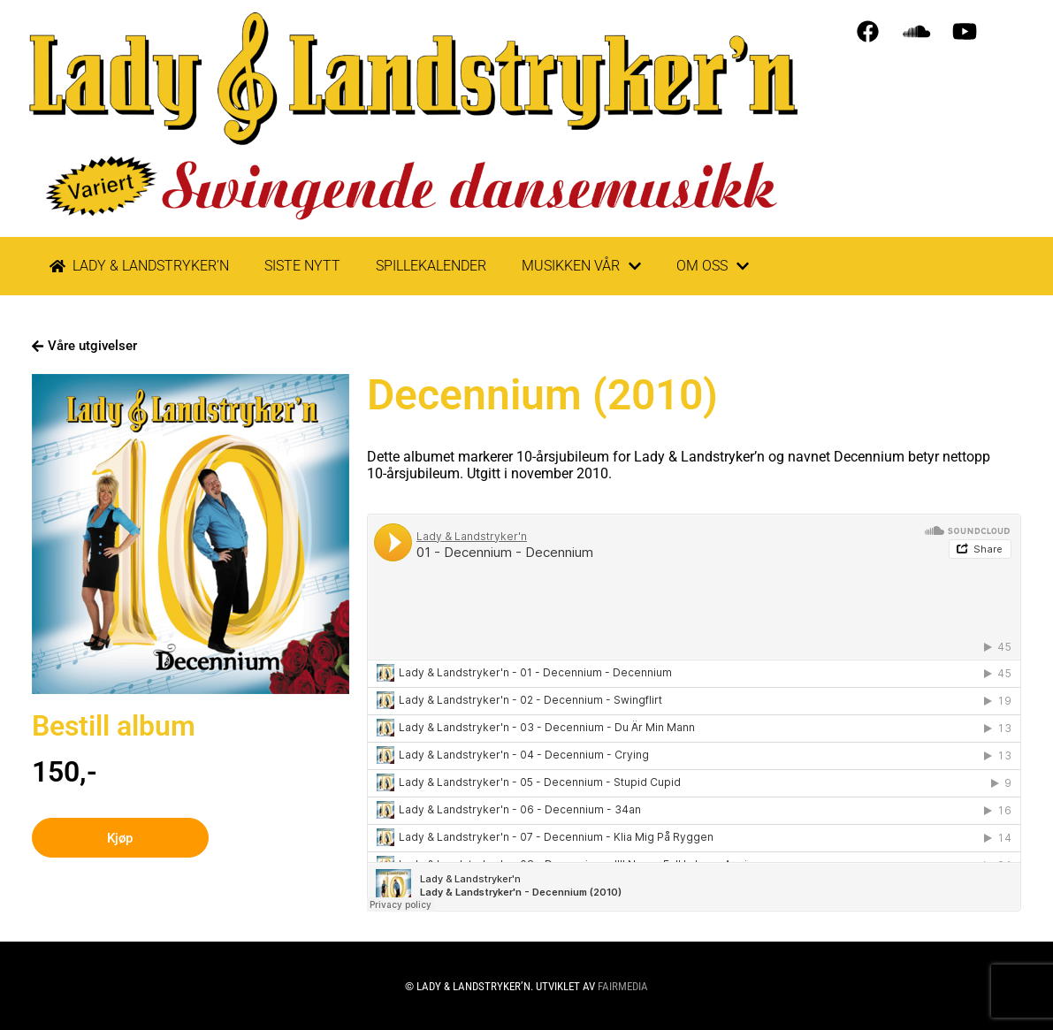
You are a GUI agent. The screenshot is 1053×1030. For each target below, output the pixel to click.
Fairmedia (623, 986)
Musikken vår (581, 266)
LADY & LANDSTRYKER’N (139, 265)
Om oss (712, 266)
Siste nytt (302, 265)
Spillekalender (431, 265)
